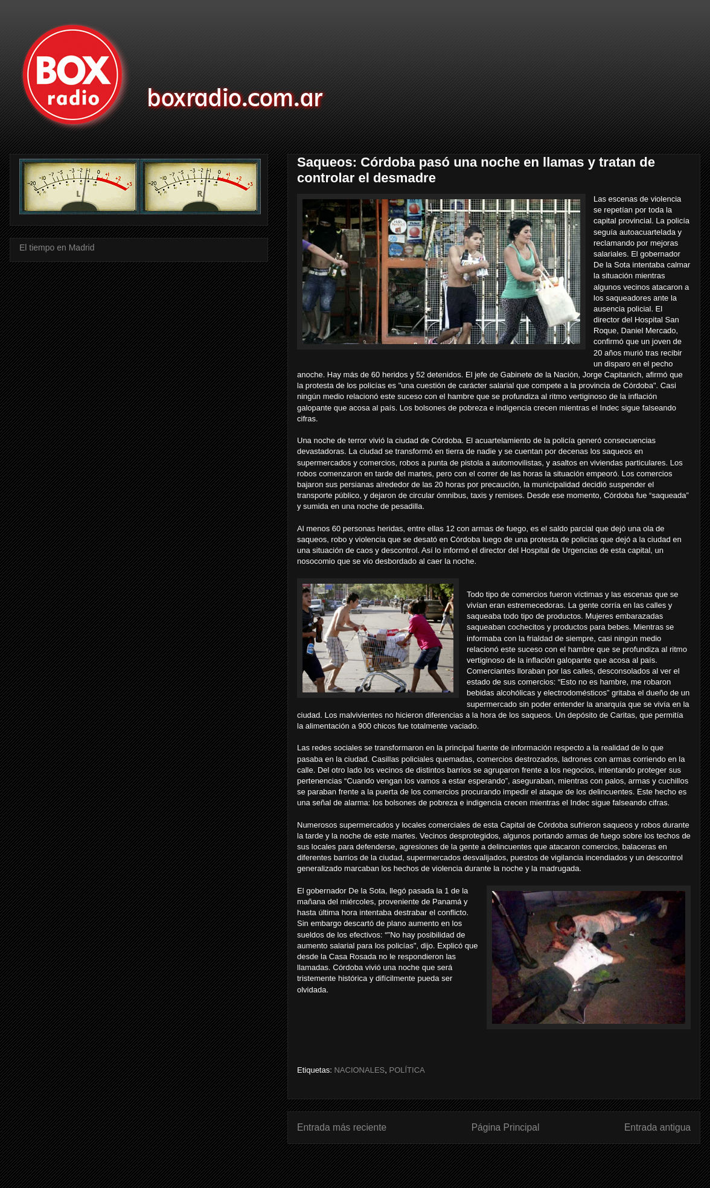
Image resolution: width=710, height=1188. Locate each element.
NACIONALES (359, 1070)
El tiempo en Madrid (57, 247)
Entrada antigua (657, 1127)
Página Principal (506, 1127)
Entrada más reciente (341, 1127)
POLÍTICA (406, 1070)
